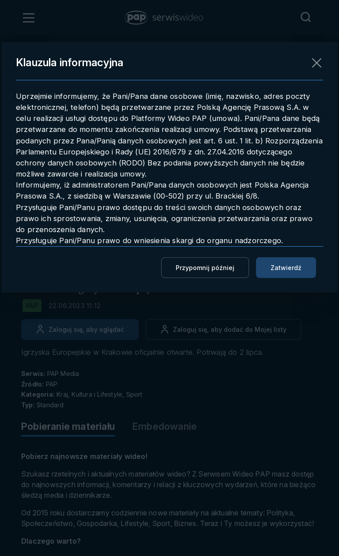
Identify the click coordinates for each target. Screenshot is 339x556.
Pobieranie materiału (68, 426)
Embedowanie (164, 426)
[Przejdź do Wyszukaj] (305, 17)
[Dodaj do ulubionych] (223, 329)
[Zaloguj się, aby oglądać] (80, 329)
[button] (164, 18)
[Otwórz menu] (28, 17)
